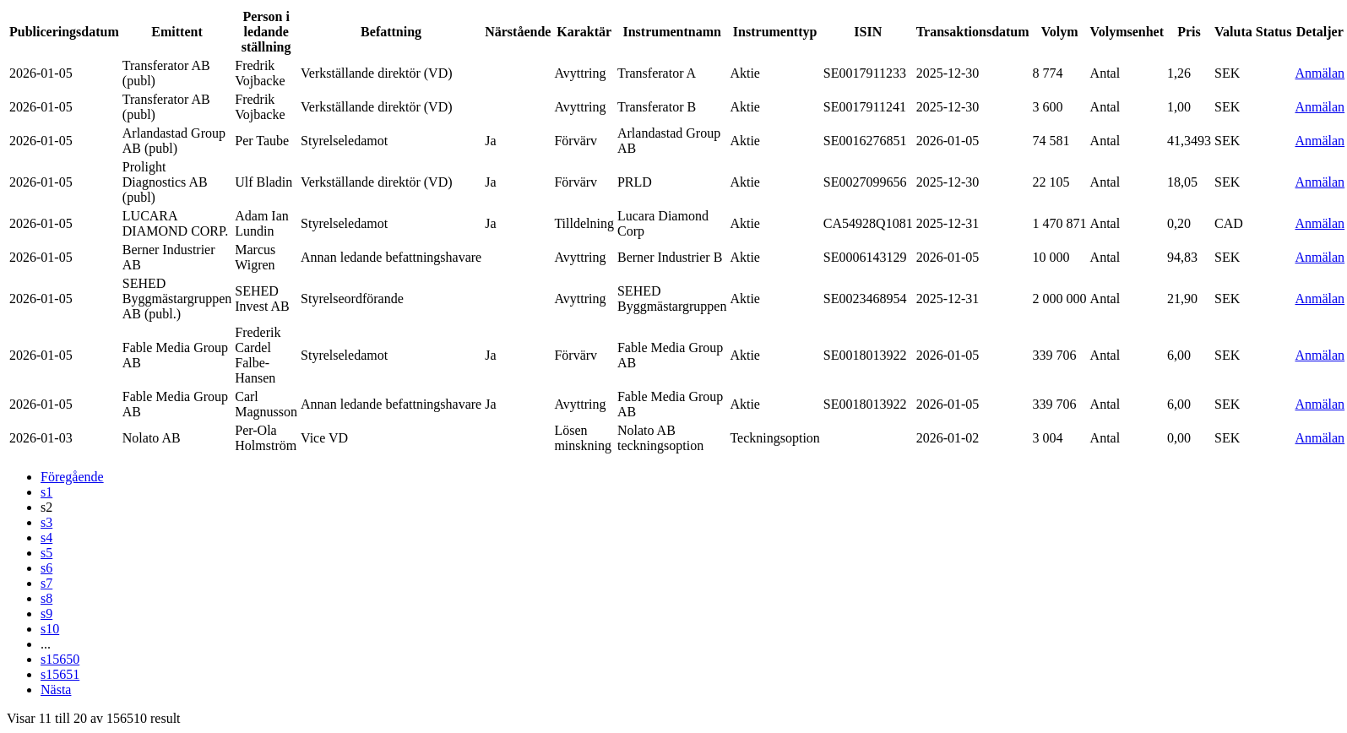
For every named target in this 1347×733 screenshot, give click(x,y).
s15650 (60, 659)
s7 (46, 583)
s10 (50, 629)
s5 (46, 553)
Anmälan (1319, 73)
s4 (46, 537)
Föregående (72, 477)
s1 (46, 492)
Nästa (56, 689)
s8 (46, 598)
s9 (46, 613)
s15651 (60, 674)
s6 (46, 568)
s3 (46, 522)
